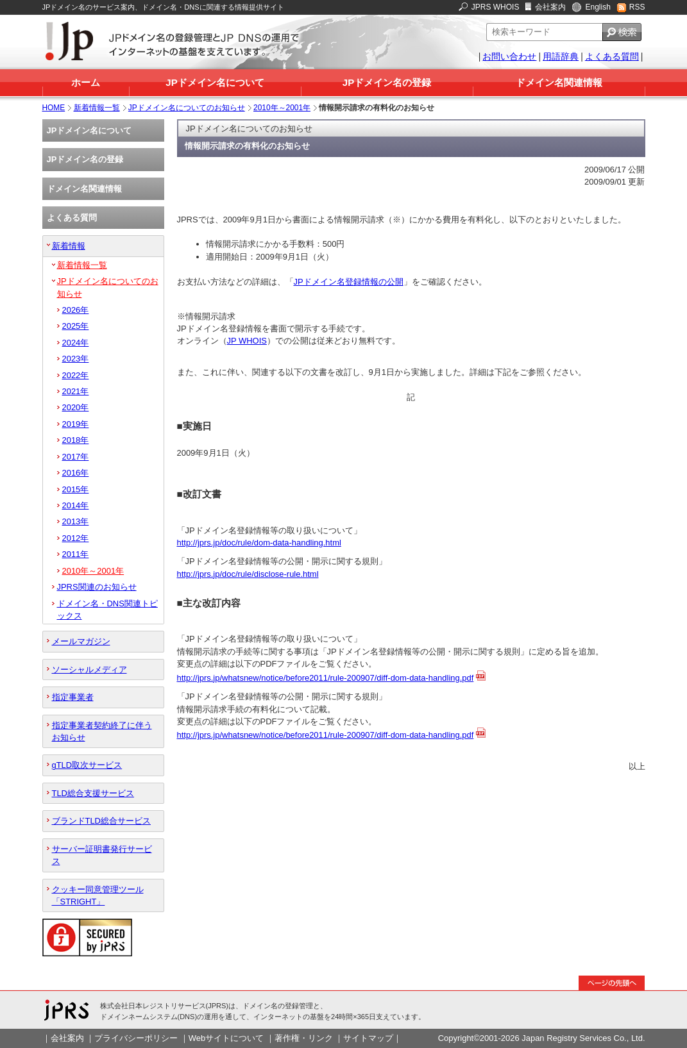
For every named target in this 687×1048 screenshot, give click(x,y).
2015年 (75, 489)
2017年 (75, 457)
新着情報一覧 (97, 107)
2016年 (75, 473)
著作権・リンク (304, 1038)
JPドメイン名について (214, 82)
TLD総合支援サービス (93, 793)
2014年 (75, 505)
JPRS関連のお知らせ (97, 587)
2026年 (75, 310)
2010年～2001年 (281, 107)
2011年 (75, 554)
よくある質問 (612, 56)
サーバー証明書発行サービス (102, 855)
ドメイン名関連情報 (559, 82)
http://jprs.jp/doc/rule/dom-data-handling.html (259, 542)
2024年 (75, 342)
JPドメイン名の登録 (387, 82)
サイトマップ (368, 1038)
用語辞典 (561, 56)
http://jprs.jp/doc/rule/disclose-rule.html (248, 574)
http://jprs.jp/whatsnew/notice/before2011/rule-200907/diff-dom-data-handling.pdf (325, 678)
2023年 (75, 358)
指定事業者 (73, 697)
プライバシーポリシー (136, 1038)
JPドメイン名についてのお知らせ (186, 107)
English (597, 7)
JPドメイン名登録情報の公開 (348, 282)
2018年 (75, 440)
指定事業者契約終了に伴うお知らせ (102, 731)
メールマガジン (81, 641)
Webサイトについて (226, 1038)
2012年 (75, 538)
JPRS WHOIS (495, 7)
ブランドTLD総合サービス (101, 821)
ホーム (85, 82)
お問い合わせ (509, 56)
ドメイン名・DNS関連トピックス (107, 609)
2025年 (75, 326)
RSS (637, 7)
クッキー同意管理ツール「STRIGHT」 (98, 895)
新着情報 (68, 246)
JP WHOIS (247, 340)
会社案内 (550, 7)
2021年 (75, 391)
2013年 (75, 521)
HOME (53, 107)
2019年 (75, 424)
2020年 (75, 407)
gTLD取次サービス (87, 765)
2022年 (75, 375)
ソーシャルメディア (89, 669)
